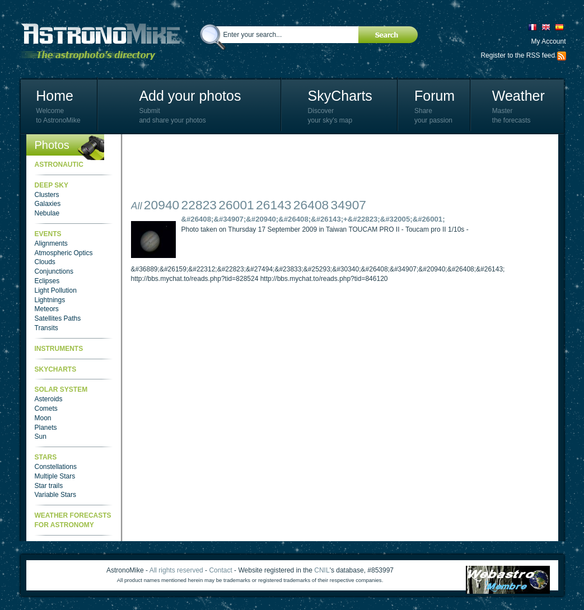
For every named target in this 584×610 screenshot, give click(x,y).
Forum (434, 96)
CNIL (321, 570)
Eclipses (47, 281)
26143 (273, 205)
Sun (40, 436)
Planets (46, 427)
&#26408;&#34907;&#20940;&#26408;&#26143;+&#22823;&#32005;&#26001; (313, 219)
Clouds (45, 262)
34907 (348, 205)
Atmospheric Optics (64, 253)
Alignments (51, 243)
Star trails (49, 486)
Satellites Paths (58, 318)
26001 (236, 205)
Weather (518, 96)
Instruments (59, 349)
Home (54, 96)
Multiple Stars (55, 476)
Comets (46, 408)
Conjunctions (54, 271)
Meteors (47, 309)
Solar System (61, 389)
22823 (199, 205)
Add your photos (190, 96)
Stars (46, 457)
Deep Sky (51, 185)
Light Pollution (56, 290)
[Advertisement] (335, 168)
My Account (548, 41)
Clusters (47, 195)
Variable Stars (55, 495)
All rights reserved (176, 570)
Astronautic (59, 164)
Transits (46, 328)
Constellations (56, 467)
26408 (311, 205)
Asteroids (49, 399)
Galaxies (48, 204)
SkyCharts (340, 96)
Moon (43, 418)
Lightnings (50, 300)
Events (48, 234)
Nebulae (47, 213)
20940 (161, 205)
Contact (220, 570)
